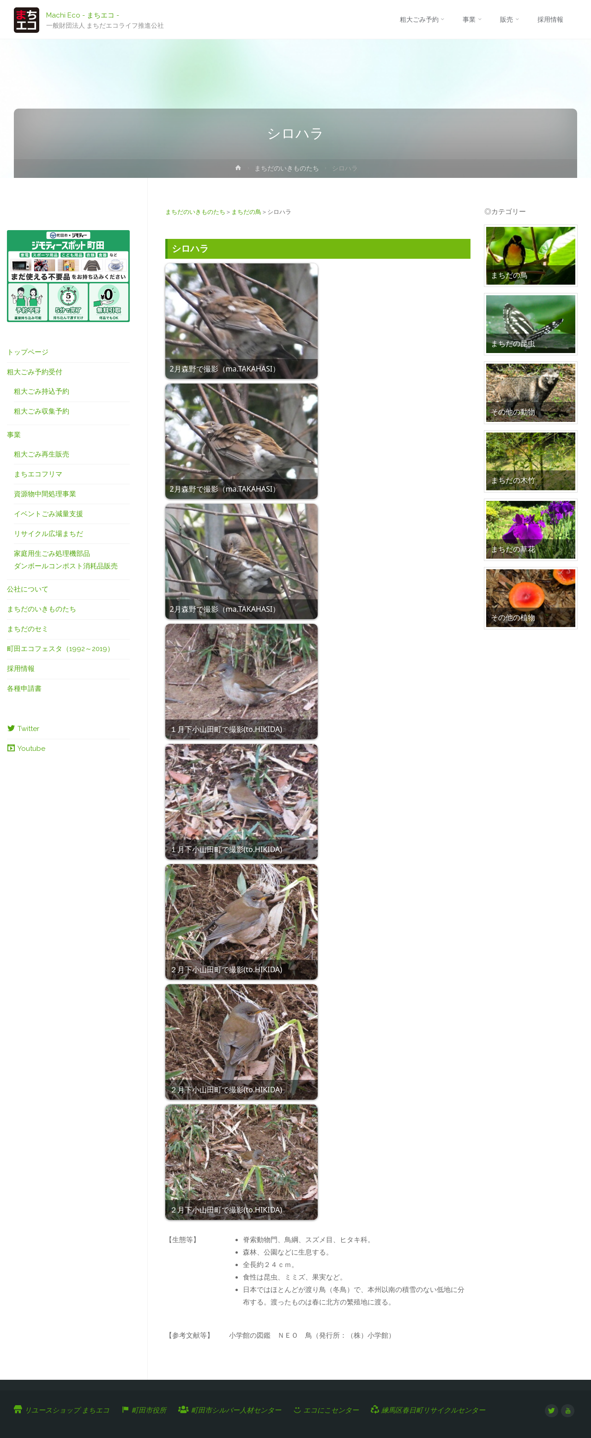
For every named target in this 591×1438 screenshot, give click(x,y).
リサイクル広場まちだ (48, 534)
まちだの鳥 (246, 211)
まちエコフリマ (38, 474)
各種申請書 (24, 688)
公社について (27, 589)
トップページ (27, 352)
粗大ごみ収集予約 (41, 411)
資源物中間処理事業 (45, 494)
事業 (14, 435)
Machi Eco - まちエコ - (82, 15)
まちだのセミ (27, 629)
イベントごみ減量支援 (48, 514)
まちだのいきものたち (286, 168)
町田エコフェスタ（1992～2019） (60, 649)
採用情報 (21, 668)
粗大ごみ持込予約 (41, 391)
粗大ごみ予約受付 (34, 372)
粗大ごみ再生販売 (41, 454)
